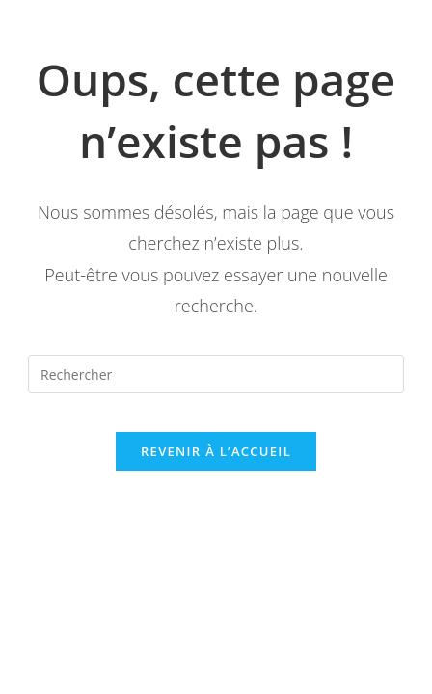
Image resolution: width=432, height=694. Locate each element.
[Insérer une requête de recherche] (216, 374)
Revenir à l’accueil (216, 451)
